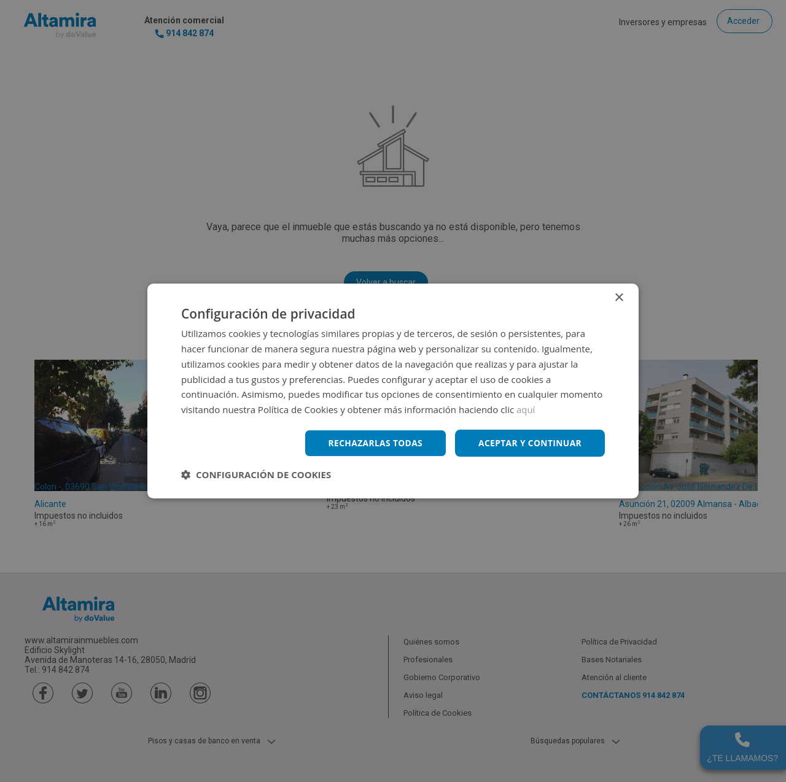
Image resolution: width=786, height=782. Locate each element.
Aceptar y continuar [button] (529, 443)
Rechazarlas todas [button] (373, 443)
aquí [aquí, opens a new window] (525, 409)
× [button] (618, 298)
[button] (256, 474)
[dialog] (393, 391)
